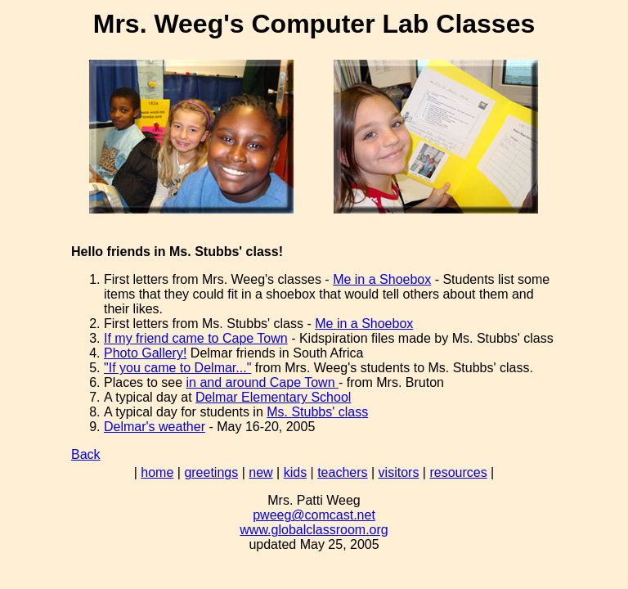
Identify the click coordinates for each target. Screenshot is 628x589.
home (157, 472)
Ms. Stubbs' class (317, 412)
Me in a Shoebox (382, 279)
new (260, 472)
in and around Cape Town (262, 382)
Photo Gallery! (145, 353)
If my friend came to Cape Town (196, 338)
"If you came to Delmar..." (177, 368)
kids (295, 472)
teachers (342, 472)
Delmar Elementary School (273, 397)
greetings (211, 472)
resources (458, 472)
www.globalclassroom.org (314, 530)
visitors (399, 472)
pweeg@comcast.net (314, 515)
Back (86, 454)
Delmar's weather (154, 427)
